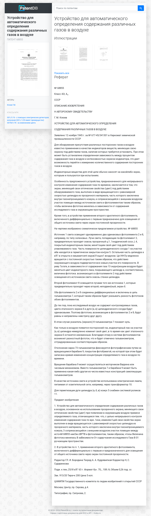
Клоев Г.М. (11, 105)
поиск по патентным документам (88, 510)
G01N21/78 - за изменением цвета (21, 123)
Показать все (61, 73)
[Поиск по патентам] (96, 8)
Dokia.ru (97, 513)
